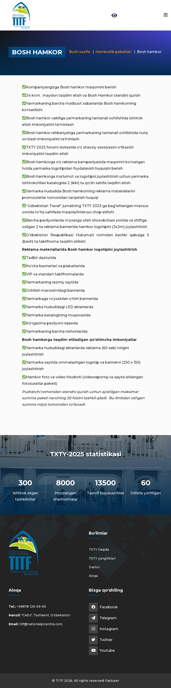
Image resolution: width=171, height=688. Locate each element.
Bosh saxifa (79, 52)
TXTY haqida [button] (99, 550)
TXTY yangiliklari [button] (102, 558)
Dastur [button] (94, 567)
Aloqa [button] (93, 576)
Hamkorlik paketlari (113, 52)
